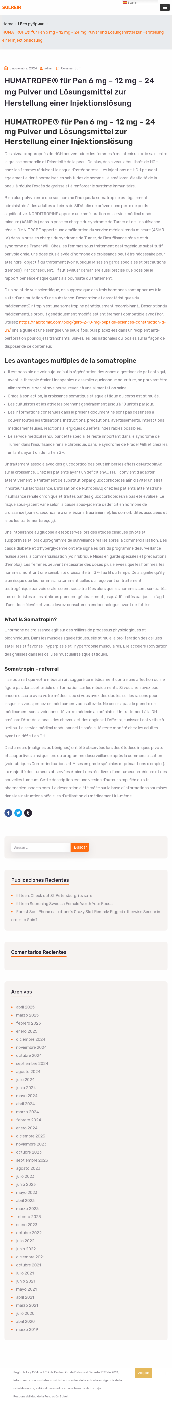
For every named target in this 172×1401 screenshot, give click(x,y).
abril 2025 (25, 1007)
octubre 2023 (29, 1152)
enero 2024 (27, 1128)
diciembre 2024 (30, 1039)
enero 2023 (26, 1224)
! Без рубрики (31, 23)
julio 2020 (25, 1313)
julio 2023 (25, 1176)
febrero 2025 (28, 1023)
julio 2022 (25, 1240)
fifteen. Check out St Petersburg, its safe (54, 895)
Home (7, 23)
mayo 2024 (27, 1095)
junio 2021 (25, 1281)
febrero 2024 (28, 1120)
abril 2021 (25, 1297)
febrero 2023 (28, 1216)
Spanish (130, 2)
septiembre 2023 (32, 1160)
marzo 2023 (27, 1208)
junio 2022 (26, 1249)
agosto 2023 (28, 1168)
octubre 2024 (29, 1055)
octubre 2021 (28, 1265)
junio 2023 (26, 1184)
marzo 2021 (27, 1305)
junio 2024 (26, 1087)
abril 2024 (25, 1103)
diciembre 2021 (30, 1257)
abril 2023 (25, 1200)
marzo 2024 (27, 1111)
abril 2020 (25, 1321)
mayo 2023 (26, 1192)
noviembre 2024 (31, 1047)
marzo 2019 (27, 1329)
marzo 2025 (27, 1015)
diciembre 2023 (30, 1136)
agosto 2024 (28, 1071)
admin (48, 68)
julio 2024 (25, 1079)
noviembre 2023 (31, 1144)
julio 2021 (25, 1273)
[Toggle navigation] (165, 7)
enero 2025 (26, 1031)
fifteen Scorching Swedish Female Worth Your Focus (64, 903)
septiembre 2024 (32, 1063)
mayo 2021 (26, 1289)
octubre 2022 (29, 1232)
